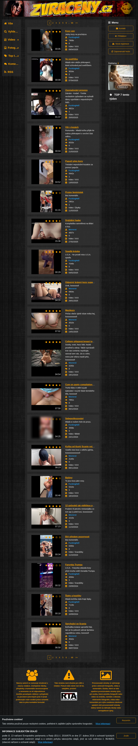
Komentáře (13, 63)
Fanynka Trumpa (73, 565)
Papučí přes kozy (74, 161)
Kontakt (120, 28)
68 (72, 23)
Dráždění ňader (73, 220)
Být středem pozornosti (77, 537)
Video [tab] (9, 39)
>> (76, 23)
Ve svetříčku (71, 59)
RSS (8, 71)
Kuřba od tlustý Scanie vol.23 (80, 446)
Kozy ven (70, 31)
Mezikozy (70, 310)
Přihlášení (120, 36)
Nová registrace (120, 44)
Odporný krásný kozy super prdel (82, 282)
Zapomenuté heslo (120, 51)
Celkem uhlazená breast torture (81, 341)
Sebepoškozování (74, 418)
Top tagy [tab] (11, 55)
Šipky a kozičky (73, 596)
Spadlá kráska (72, 251)
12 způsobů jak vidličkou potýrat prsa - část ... (88, 505)
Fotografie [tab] (12, 47)
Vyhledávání (14, 31)
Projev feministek (74, 192)
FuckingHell (74, 37)
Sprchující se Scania (75, 624)
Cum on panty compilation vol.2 (81, 384)
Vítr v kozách (72, 127)
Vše (8, 23)
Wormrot (72, 230)
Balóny (68, 478)
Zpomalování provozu (76, 90)
